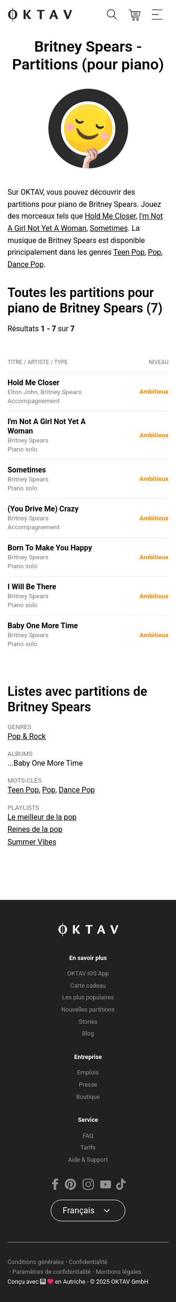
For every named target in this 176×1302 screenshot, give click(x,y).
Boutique (88, 1096)
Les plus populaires (88, 997)
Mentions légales (118, 1271)
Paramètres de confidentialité (52, 1271)
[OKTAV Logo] (40, 15)
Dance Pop (26, 264)
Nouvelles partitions (88, 1009)
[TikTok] (120, 1187)
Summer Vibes (32, 842)
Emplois (88, 1072)
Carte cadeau (88, 985)
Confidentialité (88, 1261)
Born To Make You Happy (50, 547)
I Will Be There (32, 586)
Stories (88, 1021)
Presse (88, 1084)
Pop (154, 252)
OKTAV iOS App (88, 973)
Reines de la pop (35, 829)
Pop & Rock (27, 736)
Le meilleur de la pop (42, 817)
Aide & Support (88, 1159)
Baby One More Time (43, 625)
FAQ (88, 1135)
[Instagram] (88, 1187)
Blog (88, 1033)
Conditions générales (36, 1261)
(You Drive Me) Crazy (43, 508)
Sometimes (109, 228)
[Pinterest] (70, 1187)
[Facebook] (55, 1187)
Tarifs (87, 1147)
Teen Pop (129, 252)
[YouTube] (106, 1187)
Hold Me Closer (110, 216)
